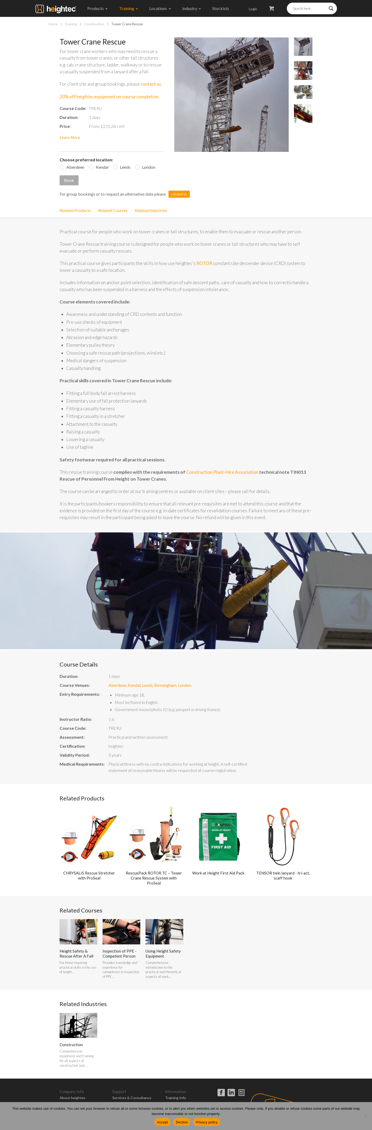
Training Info (175, 1097)
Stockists (220, 8)
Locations (160, 8)
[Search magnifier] (331, 8)
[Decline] (365, 1116)
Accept (162, 1122)
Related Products (75, 210)
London (148, 167)
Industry (191, 8)
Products (97, 8)
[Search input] (309, 8)
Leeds (125, 167)
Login (253, 9)
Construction (94, 24)
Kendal (102, 167)
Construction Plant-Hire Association (222, 472)
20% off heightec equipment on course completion (109, 96)
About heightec (73, 1097)
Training (128, 8)
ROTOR (204, 263)
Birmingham (165, 685)
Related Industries (151, 210)
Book (69, 180)
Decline (182, 1122)
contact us (151, 84)
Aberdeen (75, 167)
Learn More (70, 137)
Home (53, 24)
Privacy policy (207, 1122)
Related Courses (113, 210)
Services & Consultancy (131, 1097)
